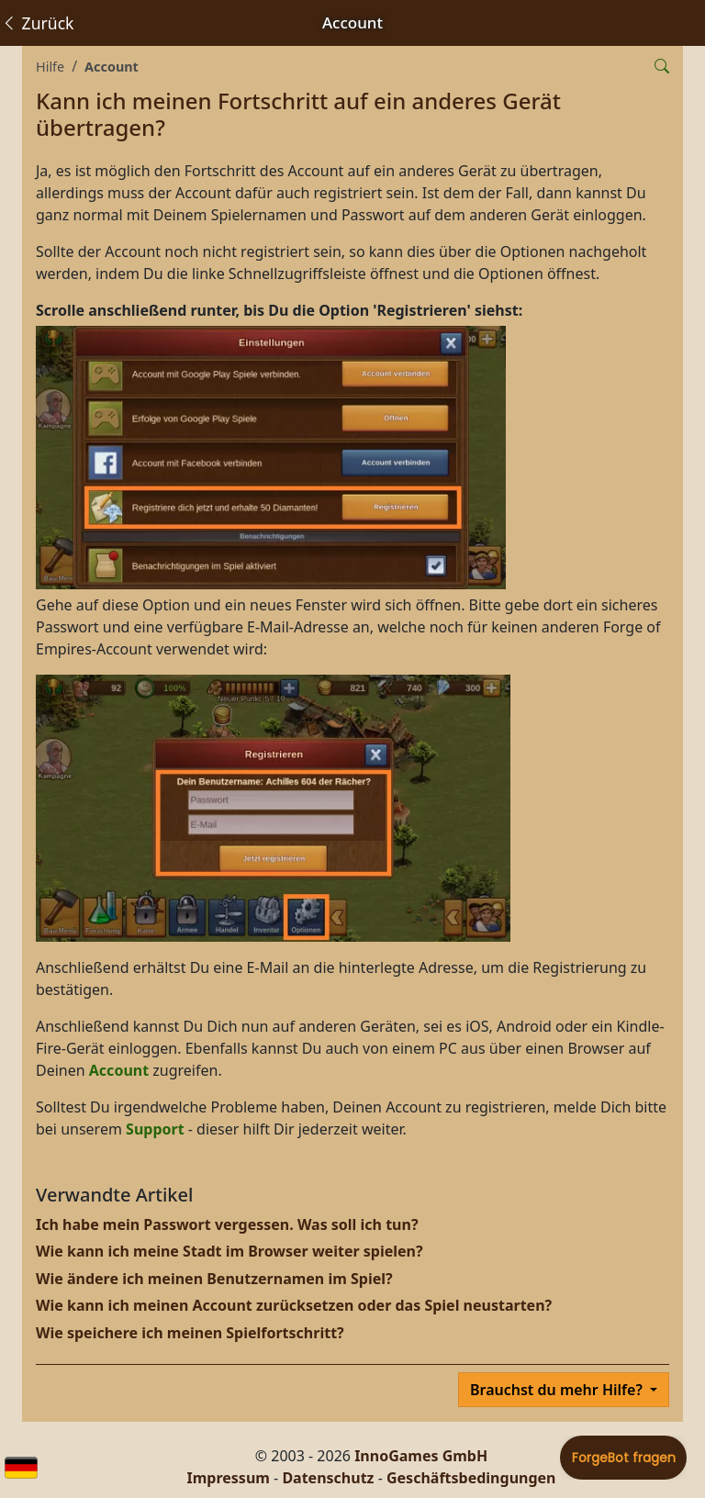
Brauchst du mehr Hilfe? (558, 1390)
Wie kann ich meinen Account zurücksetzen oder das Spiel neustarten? (294, 1305)
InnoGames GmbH (420, 1456)
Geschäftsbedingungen (471, 1478)
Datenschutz (328, 1478)
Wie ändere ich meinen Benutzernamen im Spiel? (214, 1279)
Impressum (228, 1478)
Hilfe (50, 66)
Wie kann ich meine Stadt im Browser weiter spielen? (229, 1251)
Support (155, 1129)
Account (111, 66)
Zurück (37, 23)
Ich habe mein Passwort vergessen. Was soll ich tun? (227, 1224)
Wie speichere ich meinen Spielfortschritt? (190, 1333)
